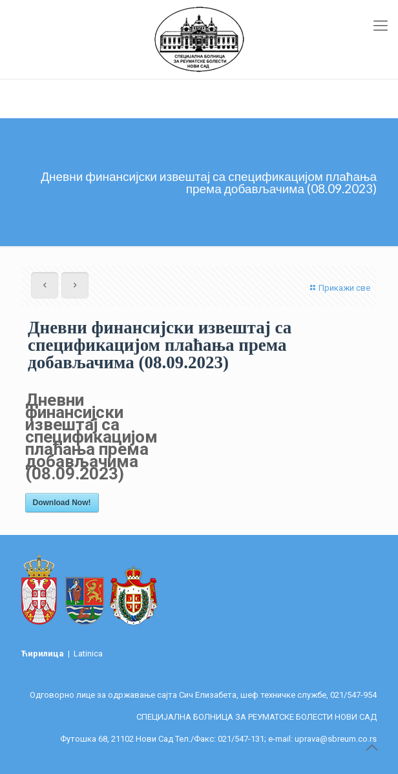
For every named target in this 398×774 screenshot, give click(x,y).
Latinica (88, 653)
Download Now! (62, 502)
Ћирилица (43, 653)
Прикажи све (338, 288)
